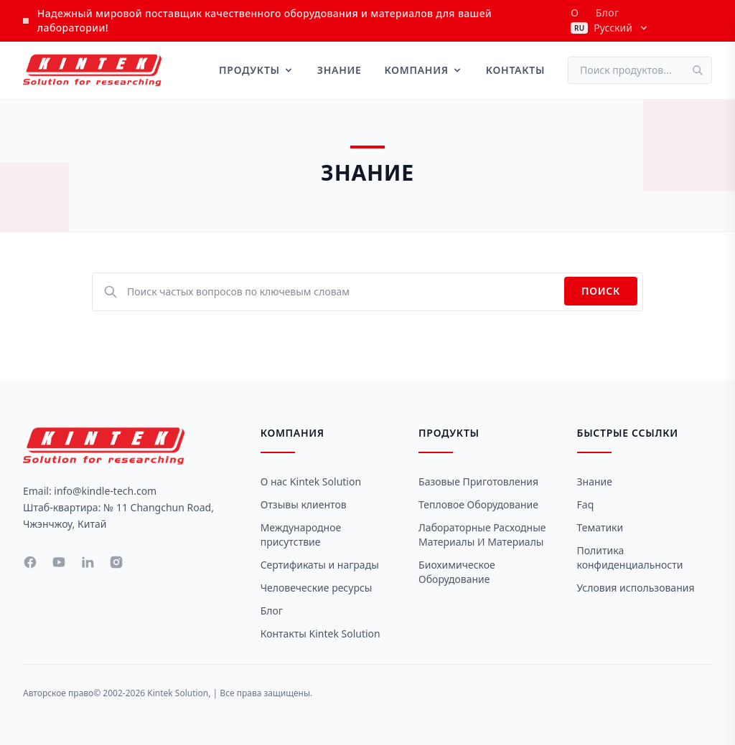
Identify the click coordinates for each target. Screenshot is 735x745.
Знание (339, 70)
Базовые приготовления (478, 481)
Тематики (600, 527)
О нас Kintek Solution (311, 481)
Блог (607, 12)
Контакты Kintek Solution (320, 633)
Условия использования (636, 587)
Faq (585, 504)
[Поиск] (702, 70)
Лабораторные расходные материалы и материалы (482, 535)
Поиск (600, 291)
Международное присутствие (301, 535)
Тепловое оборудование (478, 504)
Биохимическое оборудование (456, 572)
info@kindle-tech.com (105, 491)
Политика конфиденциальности (630, 557)
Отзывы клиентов (304, 504)
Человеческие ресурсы (317, 587)
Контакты (515, 70)
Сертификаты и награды (320, 564)
